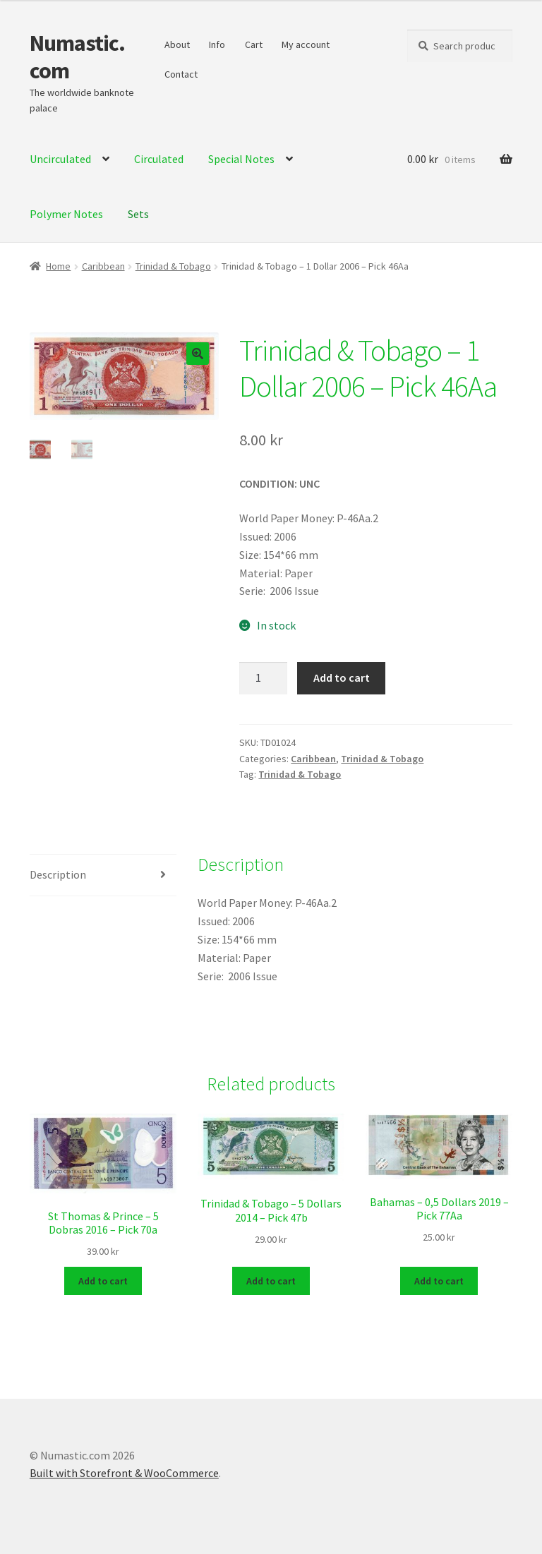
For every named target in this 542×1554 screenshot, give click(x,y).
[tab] (103, 875)
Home (58, 266)
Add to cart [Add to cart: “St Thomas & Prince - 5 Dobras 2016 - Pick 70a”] (103, 1280)
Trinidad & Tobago (173, 266)
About (177, 44)
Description (58, 874)
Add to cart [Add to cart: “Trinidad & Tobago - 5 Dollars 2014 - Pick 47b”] (271, 1280)
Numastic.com (77, 57)
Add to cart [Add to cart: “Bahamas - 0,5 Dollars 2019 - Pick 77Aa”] (439, 1280)
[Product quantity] (263, 678)
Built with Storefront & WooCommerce (124, 1473)
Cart (254, 44)
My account (306, 44)
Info (217, 44)
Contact (181, 74)
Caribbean (103, 266)
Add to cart (341, 677)
